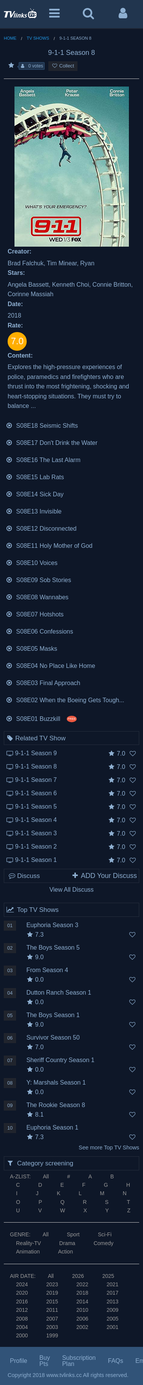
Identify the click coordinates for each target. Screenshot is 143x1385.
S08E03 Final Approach (43, 682)
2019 (52, 1293)
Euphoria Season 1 (52, 1127)
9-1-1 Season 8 (36, 766)
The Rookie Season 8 (55, 1105)
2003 (52, 1327)
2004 (22, 1327)
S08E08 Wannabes (37, 596)
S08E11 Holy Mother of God (49, 545)
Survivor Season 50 (53, 1037)
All (46, 1176)
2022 (82, 1284)
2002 (82, 1327)
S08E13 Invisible (34, 511)
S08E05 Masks (31, 648)
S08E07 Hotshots (35, 614)
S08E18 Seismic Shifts (42, 425)
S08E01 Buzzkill (41, 718)
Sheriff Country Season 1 (60, 1060)
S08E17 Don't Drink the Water (52, 442)
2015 (52, 1301)
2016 (22, 1301)
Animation (28, 1252)
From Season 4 (47, 970)
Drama (67, 1243)
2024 (22, 1284)
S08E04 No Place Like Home (50, 665)
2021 (112, 1284)
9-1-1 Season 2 (36, 846)
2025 (108, 1276)
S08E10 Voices (32, 562)
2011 (52, 1310)
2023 (52, 1284)
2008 (22, 1319)
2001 (112, 1327)
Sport (73, 1234)
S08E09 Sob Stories (38, 579)
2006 (82, 1319)
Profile (18, 1361)
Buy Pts (44, 1361)
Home (10, 38)
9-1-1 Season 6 (36, 793)
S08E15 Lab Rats (35, 476)
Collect (63, 66)
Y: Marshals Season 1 (56, 1082)
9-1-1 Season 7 (36, 780)
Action (65, 1252)
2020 (22, 1293)
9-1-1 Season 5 (36, 806)
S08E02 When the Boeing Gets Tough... (65, 699)
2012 (22, 1310)
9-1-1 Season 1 (36, 860)
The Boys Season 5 (53, 947)
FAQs (115, 1361)
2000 (22, 1335)
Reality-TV (28, 1243)
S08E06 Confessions (39, 631)
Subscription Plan (79, 1361)
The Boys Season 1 (53, 1015)
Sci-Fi (105, 1234)
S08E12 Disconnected (41, 528)
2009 (112, 1310)
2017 (112, 1293)
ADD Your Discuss (104, 875)
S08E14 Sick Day (35, 493)
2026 (78, 1276)
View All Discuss (71, 889)
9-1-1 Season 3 (36, 833)
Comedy (103, 1243)
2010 (82, 1310)
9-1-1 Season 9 (36, 753)
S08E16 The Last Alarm (43, 459)
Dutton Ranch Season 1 (58, 992)
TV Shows (38, 38)
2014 (82, 1301)
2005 (112, 1319)
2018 (82, 1293)
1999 (52, 1335)
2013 (112, 1301)
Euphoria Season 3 (52, 925)
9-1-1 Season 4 (36, 820)
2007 (52, 1319)
